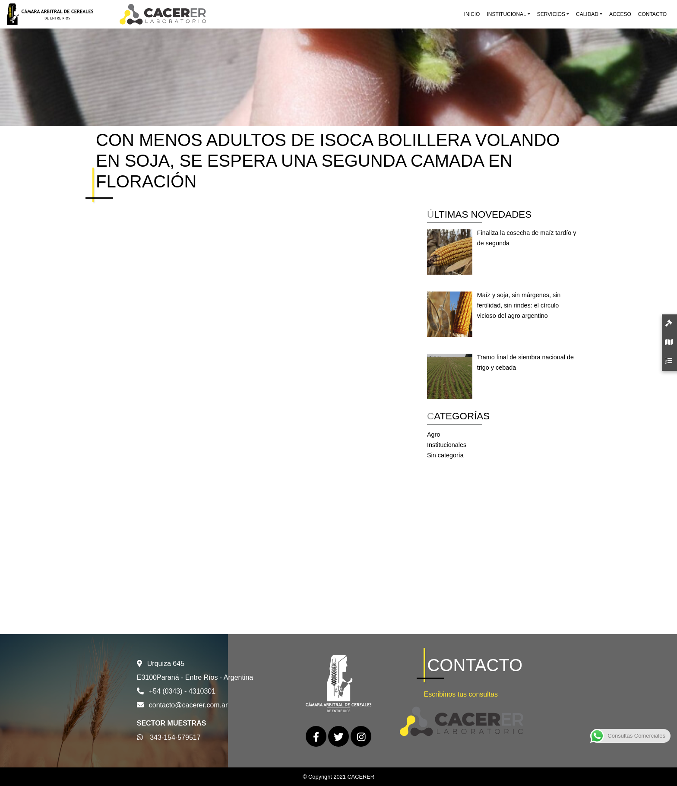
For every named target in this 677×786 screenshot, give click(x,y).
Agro (433, 434)
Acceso (620, 14)
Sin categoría (445, 455)
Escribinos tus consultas (461, 694)
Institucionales (446, 444)
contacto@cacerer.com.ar (188, 705)
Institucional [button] (506, 14)
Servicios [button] (551, 14)
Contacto (652, 14)
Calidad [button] (587, 14)
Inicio (472, 14)
